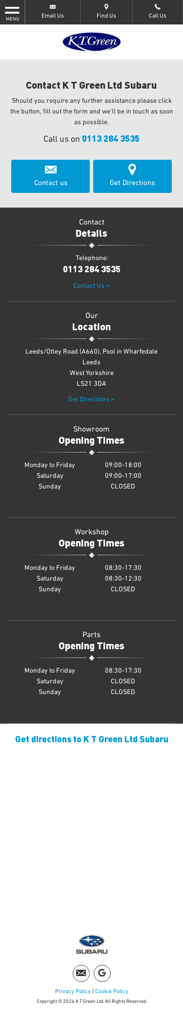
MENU (12, 13)
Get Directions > (91, 399)
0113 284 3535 (111, 138)
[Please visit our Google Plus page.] (102, 973)
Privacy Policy (73, 992)
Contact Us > (91, 285)
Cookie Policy (111, 992)
